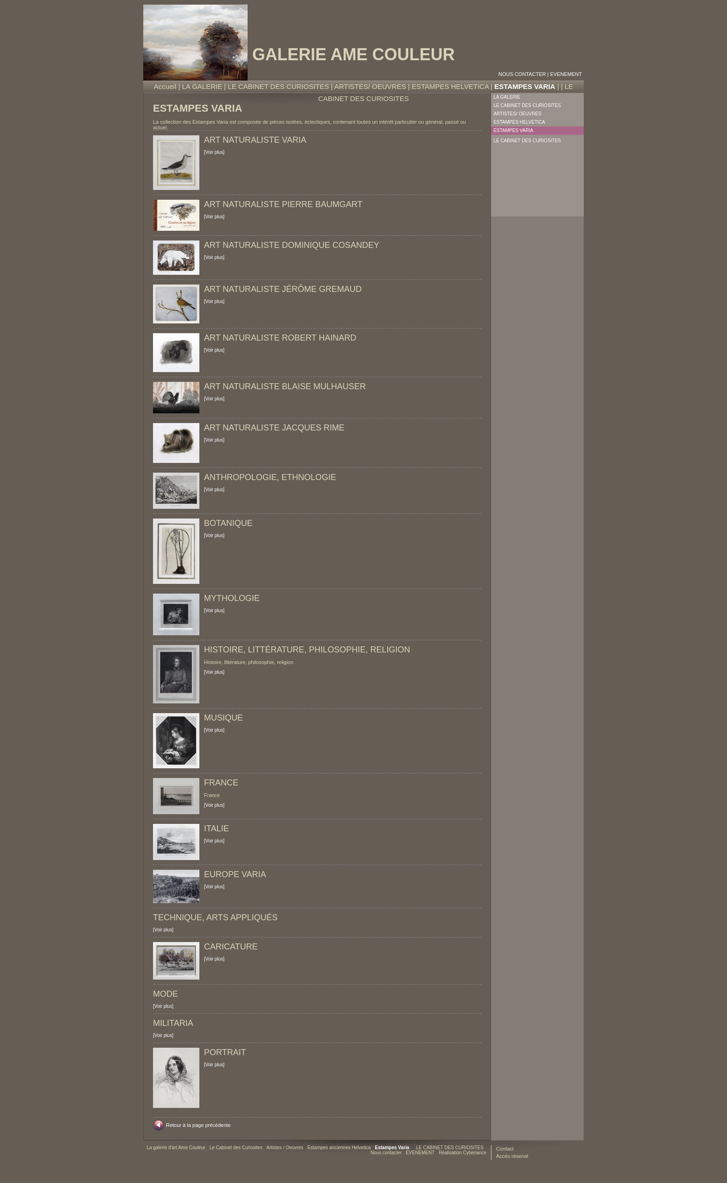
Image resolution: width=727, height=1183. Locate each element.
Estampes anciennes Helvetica (339, 1147)
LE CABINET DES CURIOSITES (278, 86)
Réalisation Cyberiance (462, 1152)
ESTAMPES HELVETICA (450, 86)
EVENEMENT (566, 74)
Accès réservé (512, 1156)
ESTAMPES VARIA (524, 86)
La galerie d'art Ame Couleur (176, 1147)
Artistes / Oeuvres (286, 1147)
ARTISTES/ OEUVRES (370, 86)
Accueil (165, 86)
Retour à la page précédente (198, 1125)
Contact (505, 1148)
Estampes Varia (393, 1147)
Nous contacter (522, 74)
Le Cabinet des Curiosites (237, 1147)
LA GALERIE (202, 86)
